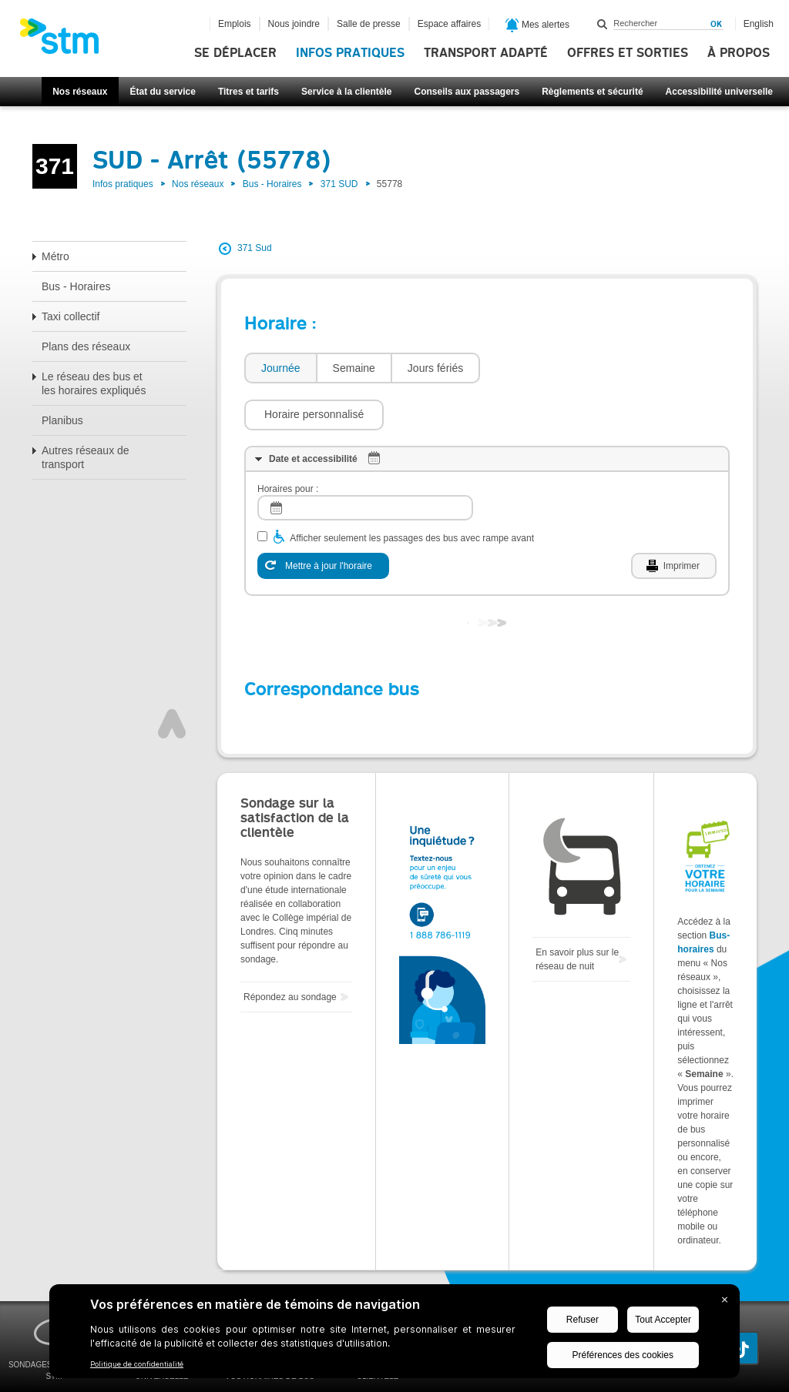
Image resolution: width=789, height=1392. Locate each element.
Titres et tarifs (248, 91)
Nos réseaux (79, 91)
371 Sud (254, 248)
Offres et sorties (627, 53)
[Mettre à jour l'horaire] (323, 520)
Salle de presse (369, 23)
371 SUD (339, 184)
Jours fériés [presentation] (435, 368)
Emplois (234, 23)
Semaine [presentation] (354, 368)
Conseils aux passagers (466, 91)
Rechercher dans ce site (602, 24)
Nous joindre (294, 23)
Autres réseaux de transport (85, 457)
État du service (163, 91)
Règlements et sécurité (592, 91)
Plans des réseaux (86, 346)
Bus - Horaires (272, 184)
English (759, 23)
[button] (557, 368)
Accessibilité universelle (719, 91)
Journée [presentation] (280, 368)
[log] (365, 461)
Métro (55, 256)
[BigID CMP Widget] (394, 1335)
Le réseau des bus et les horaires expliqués (94, 383)
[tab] (280, 368)
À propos (738, 53)
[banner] (67, 41)
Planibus (62, 420)
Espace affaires (450, 23)
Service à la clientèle (346, 91)
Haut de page (172, 677)
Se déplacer (235, 53)
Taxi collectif (70, 316)
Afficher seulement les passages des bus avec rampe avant (412, 492)
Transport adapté (486, 53)
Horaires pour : (287, 442)
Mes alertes (537, 25)
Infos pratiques (350, 53)
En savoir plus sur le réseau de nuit (577, 913)
